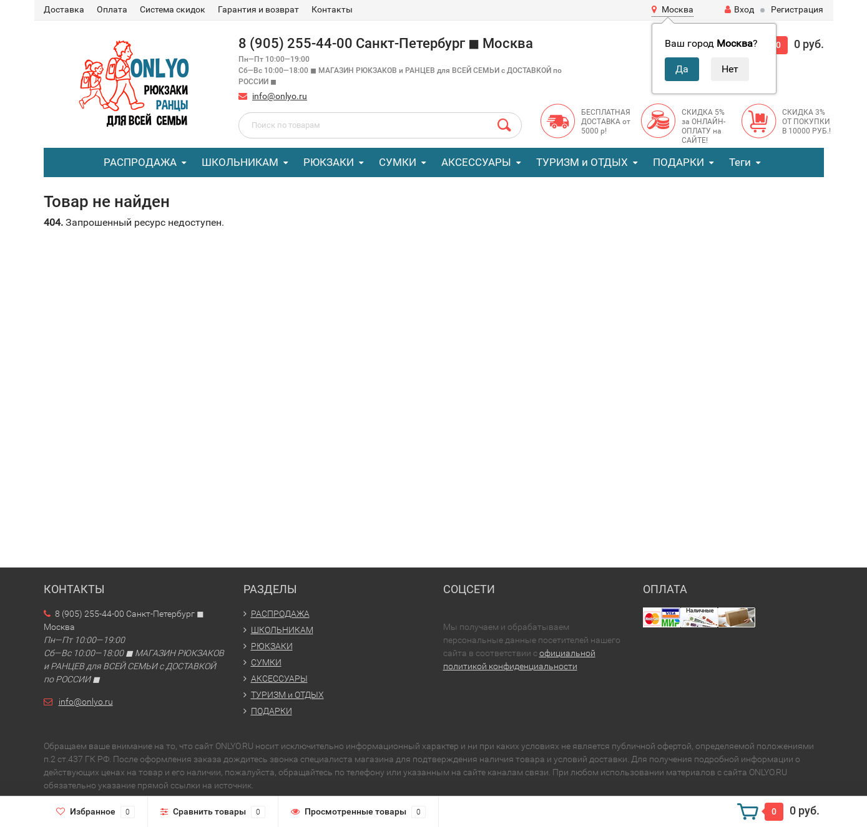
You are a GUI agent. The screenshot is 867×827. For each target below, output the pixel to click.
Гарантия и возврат (258, 9)
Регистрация (797, 9)
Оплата (112, 9)
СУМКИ (397, 162)
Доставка (64, 9)
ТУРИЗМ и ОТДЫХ (582, 162)
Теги (740, 162)
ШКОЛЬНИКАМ (240, 162)
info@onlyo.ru (279, 96)
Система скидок (172, 9)
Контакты (332, 9)
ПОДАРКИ (678, 162)
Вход (739, 9)
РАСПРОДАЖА (140, 162)
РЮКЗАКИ (328, 162)
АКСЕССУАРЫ (476, 162)
